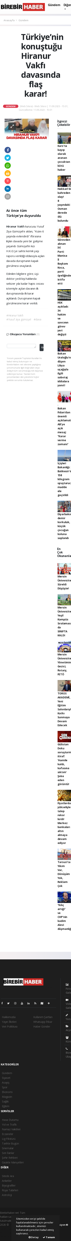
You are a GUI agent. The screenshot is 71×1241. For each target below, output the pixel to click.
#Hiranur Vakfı (14, 315)
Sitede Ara (8, 1176)
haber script (7, 1236)
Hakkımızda (9, 1017)
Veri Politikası (9, 1026)
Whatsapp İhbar (42, 1022)
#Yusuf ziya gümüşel (18, 319)
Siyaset (6, 1078)
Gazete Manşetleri (13, 1162)
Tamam (49, 1237)
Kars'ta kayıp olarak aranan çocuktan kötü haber (64, 157)
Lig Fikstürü (9, 1139)
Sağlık (5, 1101)
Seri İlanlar (8, 1153)
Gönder (42, 347)
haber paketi (7, 1228)
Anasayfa (9, 20)
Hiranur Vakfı (15, 226)
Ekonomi (7, 1092)
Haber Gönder (41, 1026)
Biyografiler (9, 1185)
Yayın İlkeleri (9, 1022)
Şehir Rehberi (10, 1157)
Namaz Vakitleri (11, 1129)
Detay (34, 1237)
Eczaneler (7, 1134)
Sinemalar (8, 1148)
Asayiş (5, 1082)
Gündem (54, 5)
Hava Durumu (10, 1120)
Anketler (7, 1181)
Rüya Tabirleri (10, 1190)
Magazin (7, 1096)
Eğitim (5, 1106)
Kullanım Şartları (42, 1017)
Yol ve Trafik (9, 1124)
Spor (4, 1087)
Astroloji (7, 1195)
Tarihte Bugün (10, 1143)
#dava (37, 319)
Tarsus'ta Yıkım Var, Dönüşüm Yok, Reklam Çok (64, 874)
